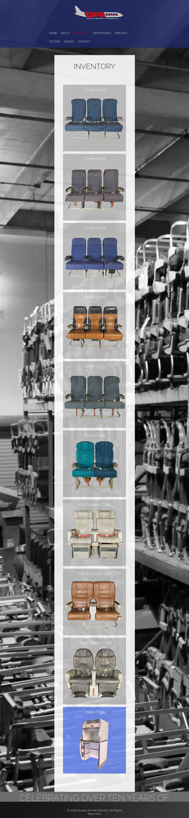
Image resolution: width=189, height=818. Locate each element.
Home (53, 33)
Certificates (102, 33)
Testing (54, 41)
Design (69, 41)
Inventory (81, 33)
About (65, 33)
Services (121, 33)
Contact (84, 41)
